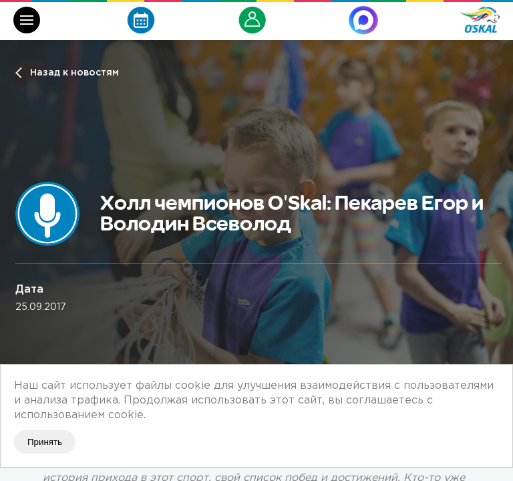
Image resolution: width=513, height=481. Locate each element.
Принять (44, 442)
